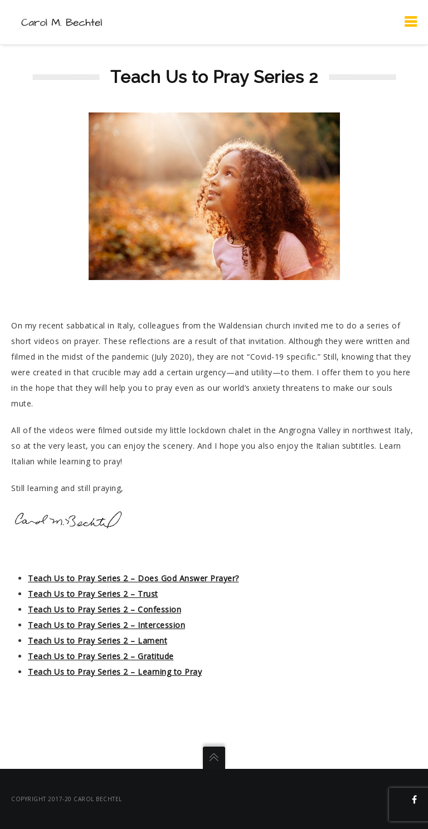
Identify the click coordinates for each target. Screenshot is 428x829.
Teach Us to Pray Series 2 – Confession (104, 609)
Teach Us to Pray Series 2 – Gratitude (101, 656)
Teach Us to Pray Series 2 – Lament (97, 640)
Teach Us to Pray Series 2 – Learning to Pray (115, 671)
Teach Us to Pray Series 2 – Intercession (106, 625)
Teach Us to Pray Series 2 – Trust (93, 593)
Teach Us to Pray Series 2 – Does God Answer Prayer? (133, 578)
